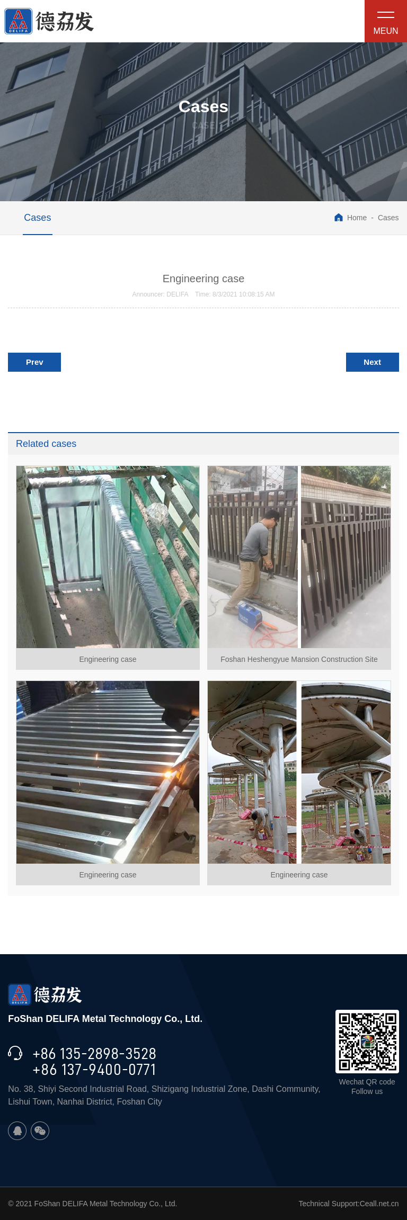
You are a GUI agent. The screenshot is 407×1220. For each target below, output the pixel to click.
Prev (34, 361)
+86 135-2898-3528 (94, 1054)
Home (350, 217)
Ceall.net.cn (379, 1203)
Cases (37, 217)
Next (372, 361)
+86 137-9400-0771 (94, 1070)
